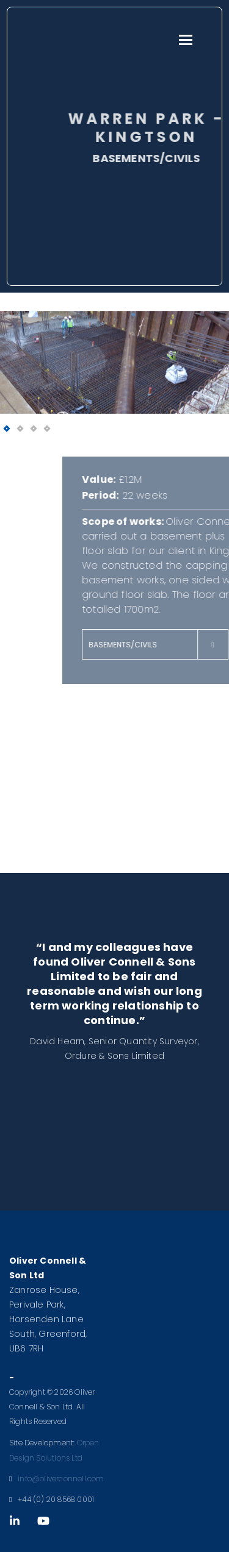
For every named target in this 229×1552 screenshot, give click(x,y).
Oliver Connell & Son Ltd (80, 39)
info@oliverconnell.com (61, 1478)
